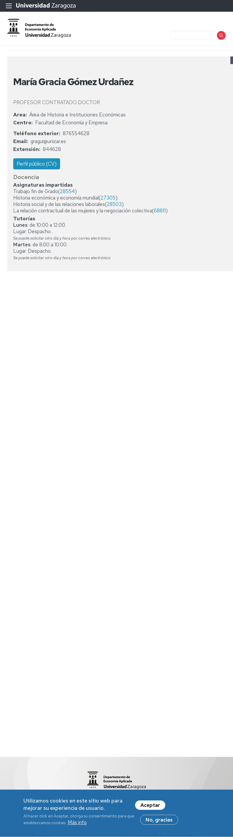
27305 (108, 198)
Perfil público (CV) (37, 164)
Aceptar (150, 807)
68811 (160, 210)
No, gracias (159, 821)
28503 (114, 204)
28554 (67, 191)
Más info (77, 824)
